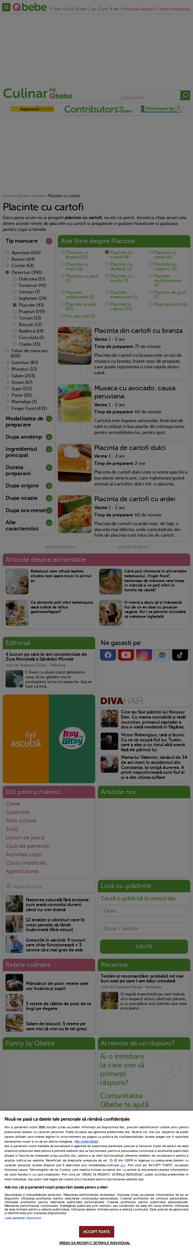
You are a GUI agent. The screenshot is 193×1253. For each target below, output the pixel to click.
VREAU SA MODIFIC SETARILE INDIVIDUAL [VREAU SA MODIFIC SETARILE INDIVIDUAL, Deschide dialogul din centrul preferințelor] (95, 1243)
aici (122, 1165)
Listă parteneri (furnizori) (23, 1218)
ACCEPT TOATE (96, 1232)
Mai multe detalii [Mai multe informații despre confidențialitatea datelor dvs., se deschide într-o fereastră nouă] (86, 1141)
